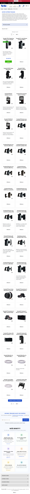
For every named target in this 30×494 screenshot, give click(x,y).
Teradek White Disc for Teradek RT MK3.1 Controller (8, 356)
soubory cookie (22, 489)
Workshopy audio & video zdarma (17, 415)
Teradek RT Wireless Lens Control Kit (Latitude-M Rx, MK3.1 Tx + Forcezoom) (21, 120)
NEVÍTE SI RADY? (5, 485)
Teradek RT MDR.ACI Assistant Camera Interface (8, 120)
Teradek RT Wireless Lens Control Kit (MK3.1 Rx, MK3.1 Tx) (8, 167)
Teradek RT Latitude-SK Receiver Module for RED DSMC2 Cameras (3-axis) (21, 334)
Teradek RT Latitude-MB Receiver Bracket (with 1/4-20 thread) (21, 380)
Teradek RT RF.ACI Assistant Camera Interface (8, 94)
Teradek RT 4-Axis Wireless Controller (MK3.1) (21, 39)
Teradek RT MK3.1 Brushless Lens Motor (21, 69)
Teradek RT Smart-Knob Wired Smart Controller (8, 290)
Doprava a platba (5, 478)
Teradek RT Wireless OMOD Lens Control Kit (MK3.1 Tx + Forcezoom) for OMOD (21, 167)
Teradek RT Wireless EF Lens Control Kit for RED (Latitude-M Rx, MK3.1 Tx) (21, 263)
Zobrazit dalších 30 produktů (15, 400)
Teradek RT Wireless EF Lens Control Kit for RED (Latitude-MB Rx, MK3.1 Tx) (21, 211)
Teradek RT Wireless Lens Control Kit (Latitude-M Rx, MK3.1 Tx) (21, 145)
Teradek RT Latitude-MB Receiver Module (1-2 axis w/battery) (8, 334)
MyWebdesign (16, 490)
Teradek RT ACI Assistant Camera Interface (21, 94)
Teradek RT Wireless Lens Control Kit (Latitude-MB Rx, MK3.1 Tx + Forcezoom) (8, 211)
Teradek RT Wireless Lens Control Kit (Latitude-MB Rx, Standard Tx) (21, 189)
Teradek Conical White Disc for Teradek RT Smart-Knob (8, 380)
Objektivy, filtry (10, 8)
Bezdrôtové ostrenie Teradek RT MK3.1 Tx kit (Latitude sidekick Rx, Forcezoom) (21, 236)
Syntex (2, 8)
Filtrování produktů (6, 24)
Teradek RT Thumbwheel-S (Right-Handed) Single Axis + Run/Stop (8, 312)
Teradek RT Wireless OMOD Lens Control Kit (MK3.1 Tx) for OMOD (8, 189)
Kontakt (9, 3)
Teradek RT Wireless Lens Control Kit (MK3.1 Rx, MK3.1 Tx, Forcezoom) (8, 145)
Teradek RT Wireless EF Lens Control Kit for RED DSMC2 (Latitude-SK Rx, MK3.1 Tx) (8, 236)
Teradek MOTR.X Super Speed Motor (8, 69)
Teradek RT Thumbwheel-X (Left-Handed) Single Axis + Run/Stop (21, 290)
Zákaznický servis (5, 475)
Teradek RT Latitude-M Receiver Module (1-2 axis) (21, 312)
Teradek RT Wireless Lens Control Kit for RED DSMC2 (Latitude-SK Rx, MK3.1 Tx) (8, 263)
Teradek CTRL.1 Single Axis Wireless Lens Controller (8, 39)
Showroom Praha (5, 481)
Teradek (5, 8)
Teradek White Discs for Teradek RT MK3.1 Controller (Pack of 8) (21, 356)
